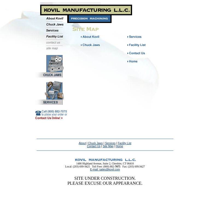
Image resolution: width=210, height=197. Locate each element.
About (82, 143)
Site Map (108, 146)
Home (119, 146)
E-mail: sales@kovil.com (105, 169)
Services (110, 143)
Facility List (124, 143)
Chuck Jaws (95, 143)
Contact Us (93, 146)
